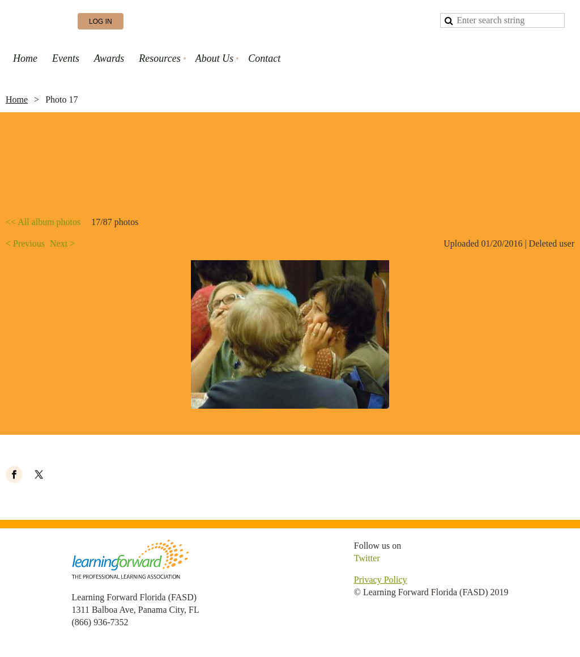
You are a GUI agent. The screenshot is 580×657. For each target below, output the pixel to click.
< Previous (25, 243)
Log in (100, 22)
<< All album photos (43, 222)
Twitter (367, 558)
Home (17, 99)
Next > (62, 243)
